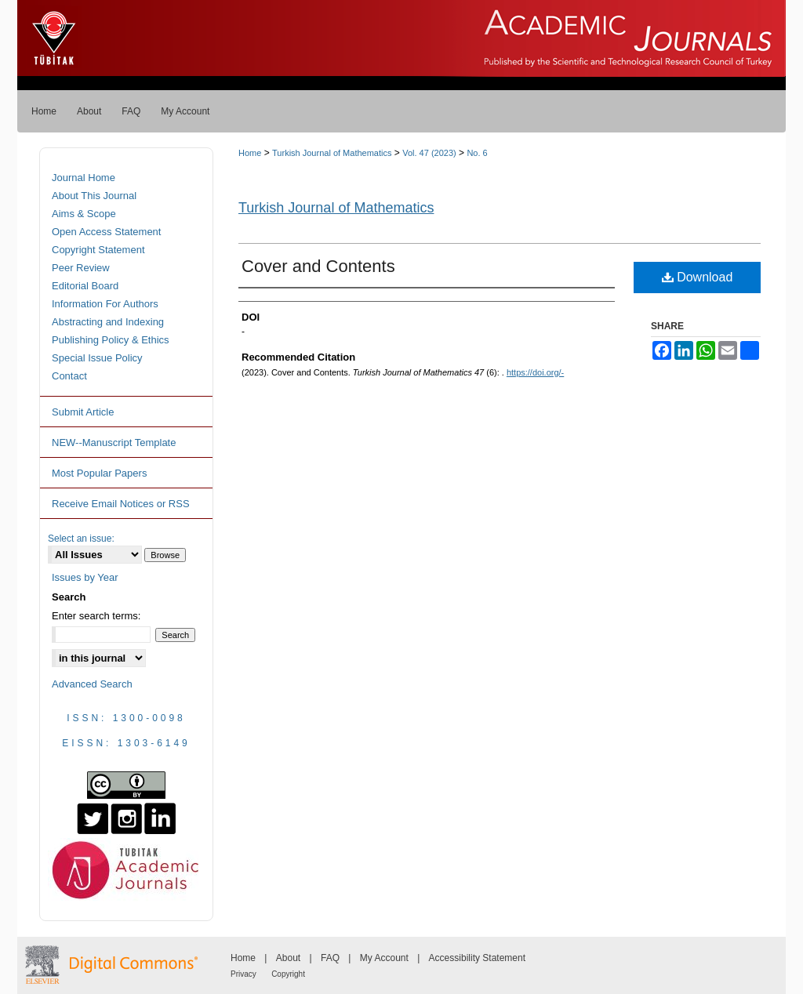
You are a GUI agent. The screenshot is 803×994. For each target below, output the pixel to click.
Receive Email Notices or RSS (121, 504)
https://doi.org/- (535, 372)
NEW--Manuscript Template (114, 442)
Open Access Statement (106, 232)
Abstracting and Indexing (108, 322)
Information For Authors (105, 304)
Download (697, 277)
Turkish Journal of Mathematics (331, 153)
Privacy (243, 974)
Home (249, 153)
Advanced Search (92, 684)
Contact (69, 376)
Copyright (288, 974)
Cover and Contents (318, 266)
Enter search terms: (96, 616)
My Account (384, 957)
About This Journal (94, 195)
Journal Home (83, 177)
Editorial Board (85, 286)
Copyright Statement (98, 250)
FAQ (330, 957)
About (288, 957)
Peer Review (81, 268)
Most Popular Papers (99, 473)
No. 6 (477, 153)
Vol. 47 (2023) (429, 153)
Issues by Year (85, 577)
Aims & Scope (84, 213)
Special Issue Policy (97, 358)
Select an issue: (81, 538)
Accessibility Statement (477, 957)
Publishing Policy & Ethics (110, 340)
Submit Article (83, 412)
